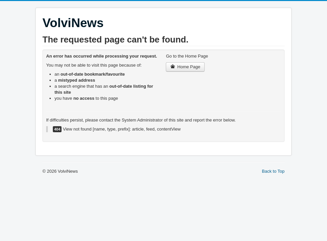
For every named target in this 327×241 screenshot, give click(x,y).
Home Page (185, 66)
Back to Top (273, 171)
